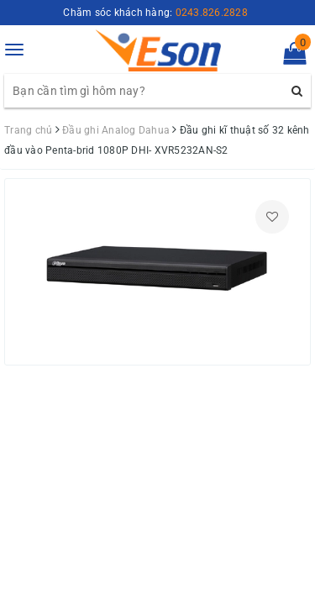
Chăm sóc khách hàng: (155, 12)
